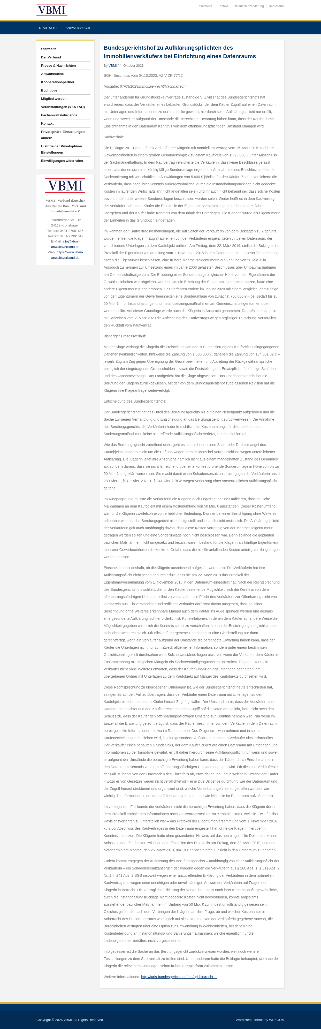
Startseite (205, 6)
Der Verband (51, 57)
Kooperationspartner (57, 82)
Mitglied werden (53, 99)
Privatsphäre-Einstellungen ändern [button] (63, 135)
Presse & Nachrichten (58, 65)
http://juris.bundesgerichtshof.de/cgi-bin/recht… (179, 977)
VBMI (113, 65)
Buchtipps (49, 90)
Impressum (277, 6)
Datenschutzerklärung (249, 6)
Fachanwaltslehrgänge (59, 115)
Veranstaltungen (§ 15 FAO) (63, 107)
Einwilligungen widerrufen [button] (62, 161)
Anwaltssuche (78, 28)
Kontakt (223, 6)
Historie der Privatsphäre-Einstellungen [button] (61, 149)
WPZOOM (277, 1020)
